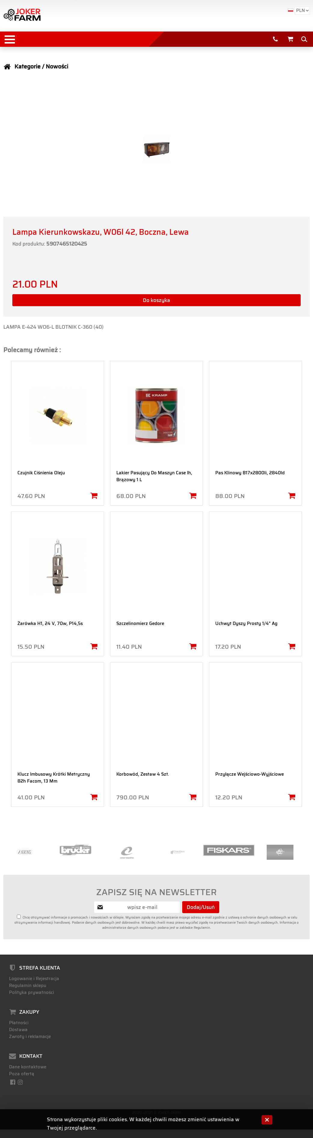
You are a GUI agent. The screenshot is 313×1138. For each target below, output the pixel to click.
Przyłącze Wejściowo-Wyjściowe (249, 774)
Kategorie (27, 66)
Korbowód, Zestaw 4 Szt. (142, 774)
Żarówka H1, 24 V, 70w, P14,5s (50, 623)
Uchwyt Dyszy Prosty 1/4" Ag (246, 623)
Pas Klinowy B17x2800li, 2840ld (250, 472)
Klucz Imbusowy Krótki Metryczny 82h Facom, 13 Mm (53, 777)
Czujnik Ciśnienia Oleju (41, 472)
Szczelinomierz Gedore (140, 623)
